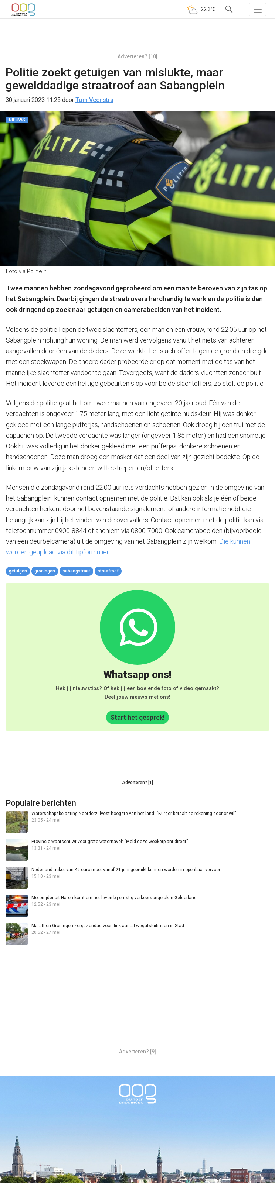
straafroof (108, 571)
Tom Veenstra (94, 99)
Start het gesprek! (137, 717)
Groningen (44, 571)
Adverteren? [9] (137, 1052)
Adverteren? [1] (137, 782)
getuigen (18, 571)
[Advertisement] (137, 39)
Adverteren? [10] (137, 56)
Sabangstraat (76, 571)
